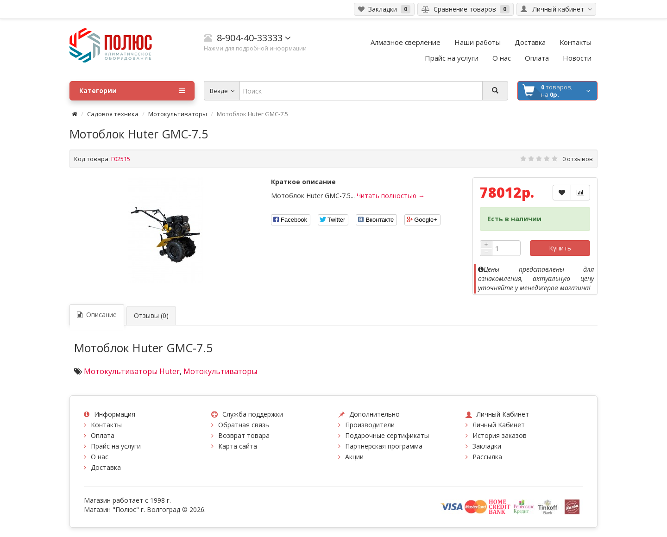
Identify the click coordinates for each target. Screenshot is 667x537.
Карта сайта (237, 446)
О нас (99, 456)
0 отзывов (577, 159)
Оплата (102, 435)
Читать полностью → (391, 195)
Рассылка (487, 456)
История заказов (499, 435)
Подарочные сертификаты (387, 435)
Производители (370, 424)
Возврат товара (244, 435)
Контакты (106, 424)
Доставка (106, 467)
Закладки (486, 446)
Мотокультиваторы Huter (132, 371)
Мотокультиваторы (177, 114)
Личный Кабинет (498, 424)
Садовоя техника (112, 114)
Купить (560, 248)
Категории (132, 90)
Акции (354, 456)
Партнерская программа (383, 446)
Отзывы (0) (151, 315)
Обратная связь (243, 424)
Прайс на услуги (116, 446)
